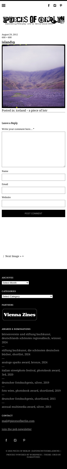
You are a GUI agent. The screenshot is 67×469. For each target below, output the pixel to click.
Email (5, 184)
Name (5, 171)
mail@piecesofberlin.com (18, 421)
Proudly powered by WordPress (24, 455)
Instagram (53, 5)
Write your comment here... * (18, 129)
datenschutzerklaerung (46, 451)
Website (6, 197)
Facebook (47, 5)
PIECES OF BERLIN (21, 451)
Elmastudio (33, 457)
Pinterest (59, 5)
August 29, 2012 (10, 34)
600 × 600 (7, 37)
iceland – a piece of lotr (32, 110)
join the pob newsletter (17, 429)
